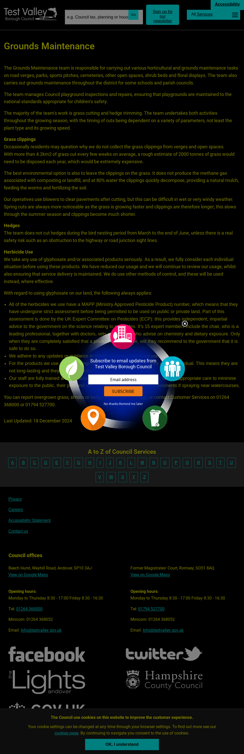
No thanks (111, 404)
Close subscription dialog (185, 324)
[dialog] (122, 377)
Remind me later (131, 404)
